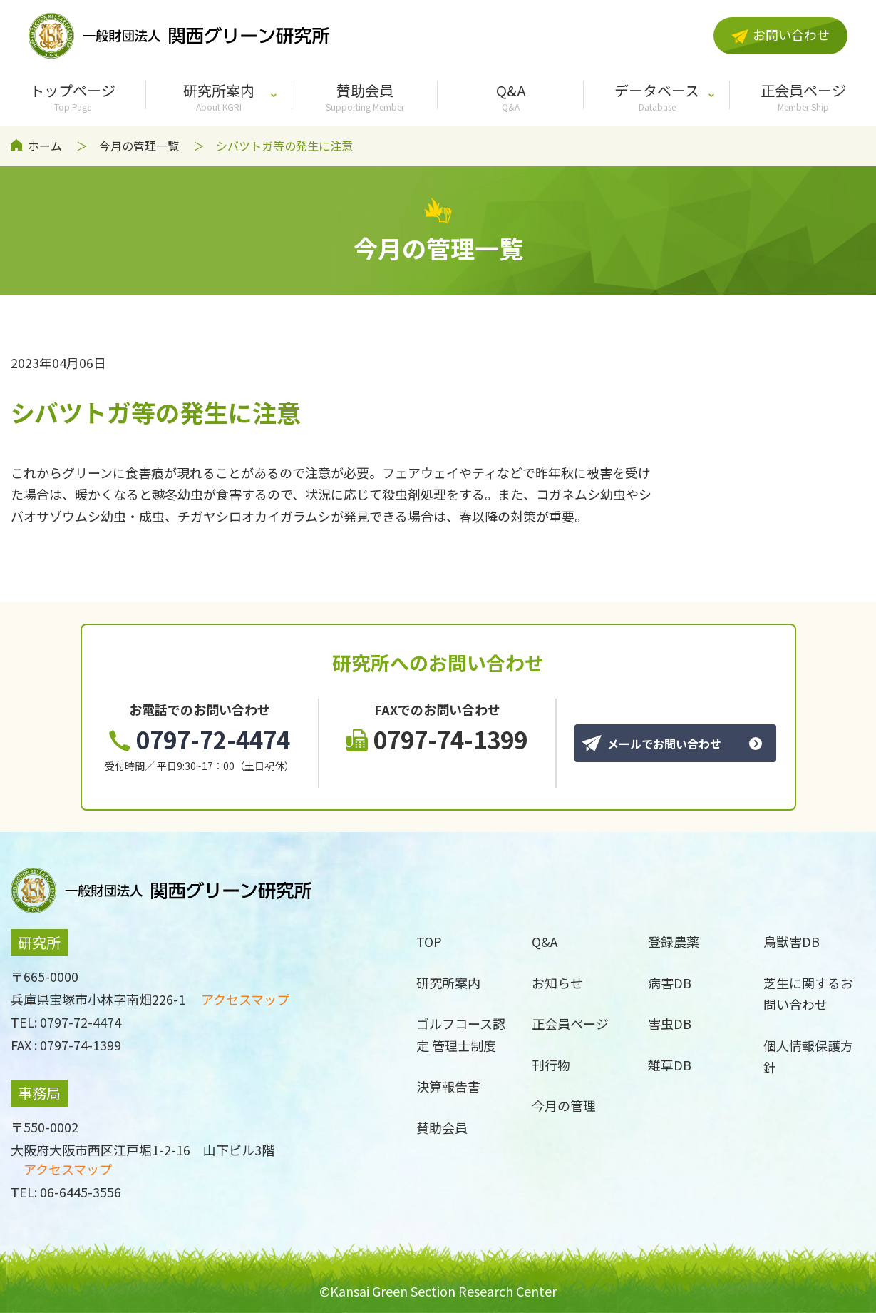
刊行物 (551, 1064)
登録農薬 (673, 941)
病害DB (669, 982)
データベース (657, 96)
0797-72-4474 (199, 739)
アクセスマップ (245, 999)
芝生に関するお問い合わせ (808, 993)
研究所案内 (219, 96)
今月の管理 (564, 1105)
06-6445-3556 (80, 1191)
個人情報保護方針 (808, 1056)
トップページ (73, 96)
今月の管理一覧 (139, 145)
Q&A (511, 96)
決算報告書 (448, 1086)
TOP (429, 941)
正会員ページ (803, 96)
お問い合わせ (780, 34)
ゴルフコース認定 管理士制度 (460, 1034)
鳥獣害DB (791, 941)
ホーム (45, 145)
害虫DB (669, 1023)
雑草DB (669, 1064)
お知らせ (557, 982)
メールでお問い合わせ (651, 743)
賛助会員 (365, 96)
